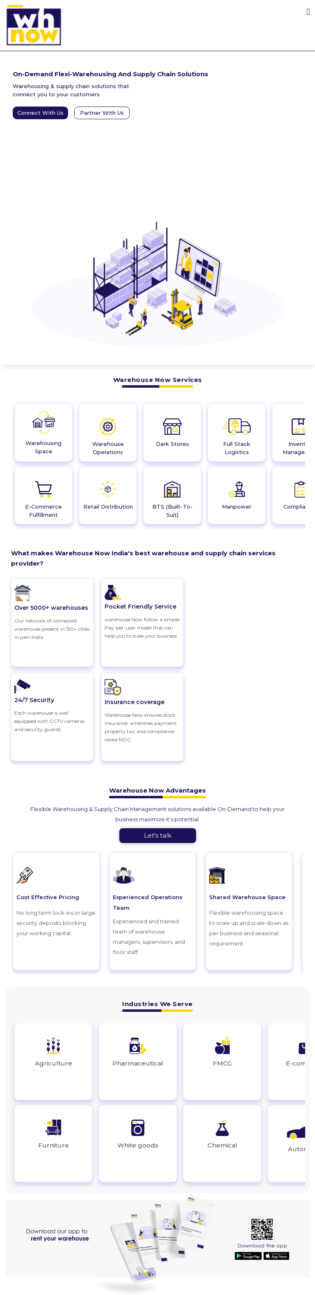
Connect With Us (40, 112)
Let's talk (157, 835)
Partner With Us (102, 112)
